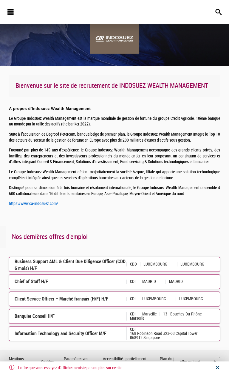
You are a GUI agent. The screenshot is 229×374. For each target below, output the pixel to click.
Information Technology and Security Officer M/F (60, 333)
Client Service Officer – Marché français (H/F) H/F (61, 299)
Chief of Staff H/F (31, 281)
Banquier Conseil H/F (35, 316)
